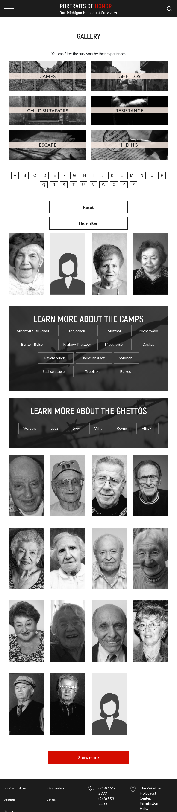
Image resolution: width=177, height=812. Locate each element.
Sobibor (125, 354)
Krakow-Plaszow (77, 341)
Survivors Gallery (15, 769)
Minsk (146, 425)
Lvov (76, 425)
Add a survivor (55, 769)
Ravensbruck (54, 354)
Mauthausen (114, 341)
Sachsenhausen (54, 368)
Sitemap (9, 792)
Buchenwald (148, 327)
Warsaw (29, 425)
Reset (88, 207)
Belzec (125, 368)
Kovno (122, 425)
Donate (51, 781)
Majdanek (77, 327)
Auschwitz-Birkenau (33, 327)
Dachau (148, 341)
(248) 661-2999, (106, 772)
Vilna (98, 425)
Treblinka (92, 368)
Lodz (54, 425)
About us (9, 781)
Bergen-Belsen (32, 341)
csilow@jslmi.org (112, 796)
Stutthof (114, 327)
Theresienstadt (93, 354)
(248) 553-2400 (106, 782)
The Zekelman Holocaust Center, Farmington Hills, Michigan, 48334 (151, 784)
